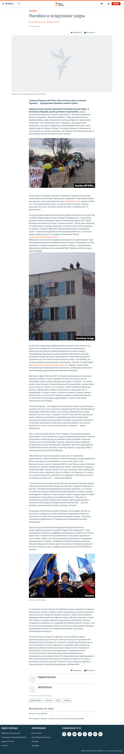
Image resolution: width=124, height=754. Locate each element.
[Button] (76, 32)
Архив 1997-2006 (7, 742)
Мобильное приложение (11, 733)
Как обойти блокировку (41, 737)
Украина (33, 11)
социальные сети (72, 201)
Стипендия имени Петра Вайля (13, 737)
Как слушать (36, 733)
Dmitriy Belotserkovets (48, 237)
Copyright (35, 746)
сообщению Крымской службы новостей (50, 365)
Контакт (4, 746)
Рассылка (35, 742)
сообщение (34, 237)
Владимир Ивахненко (37, 22)
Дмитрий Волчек (53, 22)
